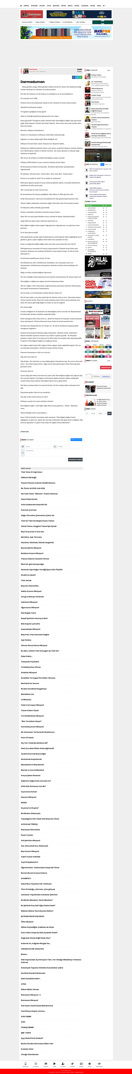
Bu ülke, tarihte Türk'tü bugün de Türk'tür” (52, 651)
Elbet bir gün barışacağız (52, 564)
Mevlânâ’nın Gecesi (52, 684)
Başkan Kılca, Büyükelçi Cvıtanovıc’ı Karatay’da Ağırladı (98, 176)
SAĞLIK (76, 6)
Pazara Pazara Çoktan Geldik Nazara (52, 483)
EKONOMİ (34, 6)
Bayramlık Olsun (96, 122)
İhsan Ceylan (52, 835)
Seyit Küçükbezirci (52, 862)
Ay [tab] (110, 164)
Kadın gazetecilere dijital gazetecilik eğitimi (95, 183)
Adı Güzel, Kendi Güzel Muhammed (52, 1006)
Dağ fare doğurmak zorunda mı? (52, 781)
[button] (104, 5)
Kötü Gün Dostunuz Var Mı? (52, 787)
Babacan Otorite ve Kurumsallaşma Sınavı (97, 91)
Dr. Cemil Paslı (96, 82)
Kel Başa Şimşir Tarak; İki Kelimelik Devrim (98, 138)
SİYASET (42, 6)
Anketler (72, 1065)
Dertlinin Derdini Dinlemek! (52, 973)
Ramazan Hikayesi (52, 1001)
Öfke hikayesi (52, 922)
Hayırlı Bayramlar (52, 499)
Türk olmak (52, 581)
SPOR (49, 6)
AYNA (52, 984)
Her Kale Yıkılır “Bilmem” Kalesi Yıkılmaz (52, 494)
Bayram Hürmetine (52, 586)
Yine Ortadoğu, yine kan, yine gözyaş (52, 889)
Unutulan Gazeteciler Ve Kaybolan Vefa (98, 129)
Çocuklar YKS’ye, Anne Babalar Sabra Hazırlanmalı (97, 113)
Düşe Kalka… (52, 657)
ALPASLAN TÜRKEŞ (52, 824)
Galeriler (45, 1065)
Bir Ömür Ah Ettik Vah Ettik (52, 489)
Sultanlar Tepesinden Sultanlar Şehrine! (52, 895)
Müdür (52, 803)
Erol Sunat (95, 102)
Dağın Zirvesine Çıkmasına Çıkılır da (52, 516)
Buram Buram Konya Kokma (52, 873)
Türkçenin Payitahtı (52, 662)
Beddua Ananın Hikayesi (52, 554)
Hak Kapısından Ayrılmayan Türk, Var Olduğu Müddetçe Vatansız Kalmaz (52, 961)
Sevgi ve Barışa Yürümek (52, 597)
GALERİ (92, 6)
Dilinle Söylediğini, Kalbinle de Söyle (52, 927)
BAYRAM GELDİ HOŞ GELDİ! (52, 917)
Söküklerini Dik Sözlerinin (52, 949)
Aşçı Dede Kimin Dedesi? (52, 1038)
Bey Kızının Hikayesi (52, 852)
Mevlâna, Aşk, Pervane (52, 537)
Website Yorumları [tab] (76, 439)
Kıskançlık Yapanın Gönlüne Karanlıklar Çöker (52, 968)
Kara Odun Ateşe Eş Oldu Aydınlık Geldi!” (52, 933)
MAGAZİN (56, 6)
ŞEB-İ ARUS (52, 1033)
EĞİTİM (63, 6)
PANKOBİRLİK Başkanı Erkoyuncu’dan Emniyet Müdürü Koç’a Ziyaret (97, 190)
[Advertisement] (66, 53)
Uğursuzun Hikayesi (52, 608)
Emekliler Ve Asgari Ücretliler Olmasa (52, 678)
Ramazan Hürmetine (52, 830)
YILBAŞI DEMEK (52, 1028)
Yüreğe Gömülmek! (52, 1055)
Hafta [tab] (106, 164)
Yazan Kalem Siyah (52, 711)
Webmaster (99, 1065)
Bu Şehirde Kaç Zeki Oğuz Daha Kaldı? (52, 906)
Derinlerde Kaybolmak (52, 759)
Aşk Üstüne (52, 640)
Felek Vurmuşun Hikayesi (52, 705)
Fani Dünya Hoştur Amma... (52, 1011)
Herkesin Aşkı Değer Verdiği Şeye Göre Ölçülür (52, 570)
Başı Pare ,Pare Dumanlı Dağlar (52, 635)
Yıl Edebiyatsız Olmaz (52, 667)
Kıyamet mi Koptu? (52, 808)
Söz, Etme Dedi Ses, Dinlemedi (52, 846)
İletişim (81, 1065)
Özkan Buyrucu (97, 88)
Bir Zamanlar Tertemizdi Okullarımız (52, 732)
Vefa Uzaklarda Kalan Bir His (52, 505)
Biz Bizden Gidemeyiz (52, 814)
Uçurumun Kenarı (52, 792)
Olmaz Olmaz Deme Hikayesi (52, 646)
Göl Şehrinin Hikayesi (52, 841)
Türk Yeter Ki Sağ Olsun (52, 472)
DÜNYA (70, 6)
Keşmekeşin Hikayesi (52, 629)
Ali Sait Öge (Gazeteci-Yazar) (100, 126)
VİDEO (99, 6)
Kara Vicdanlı (52, 738)
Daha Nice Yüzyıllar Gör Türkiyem (52, 884)
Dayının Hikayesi (52, 797)
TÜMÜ (108, 70)
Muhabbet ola (52, 694)
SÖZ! (52, 1022)
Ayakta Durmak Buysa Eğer (52, 754)
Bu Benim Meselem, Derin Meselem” (52, 900)
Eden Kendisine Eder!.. (52, 979)
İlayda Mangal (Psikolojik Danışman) (101, 143)
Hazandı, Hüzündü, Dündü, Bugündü (52, 543)
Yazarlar (63, 1065)
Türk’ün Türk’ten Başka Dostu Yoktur (52, 521)
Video (54, 1065)
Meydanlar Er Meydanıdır (52, 765)
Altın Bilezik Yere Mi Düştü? (98, 77)
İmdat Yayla (96, 95)
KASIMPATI (52, 879)
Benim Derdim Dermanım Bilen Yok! (52, 1044)
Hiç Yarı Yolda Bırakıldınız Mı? (52, 743)
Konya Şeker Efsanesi (52, 776)
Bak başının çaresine (52, 624)
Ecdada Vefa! (52, 1049)
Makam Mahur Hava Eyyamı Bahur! (52, 911)
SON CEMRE (52, 1017)
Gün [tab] (102, 164)
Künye (89, 1065)
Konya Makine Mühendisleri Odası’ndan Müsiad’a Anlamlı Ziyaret (96, 196)
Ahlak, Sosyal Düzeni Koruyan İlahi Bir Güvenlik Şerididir (101, 98)
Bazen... (52, 954)
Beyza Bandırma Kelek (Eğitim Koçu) (99, 110)
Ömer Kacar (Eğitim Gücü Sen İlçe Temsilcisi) (101, 135)
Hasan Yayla (96, 75)
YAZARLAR (84, 6)
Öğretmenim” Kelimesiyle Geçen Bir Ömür (52, 868)
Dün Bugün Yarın (52, 613)
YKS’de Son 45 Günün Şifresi (99, 146)
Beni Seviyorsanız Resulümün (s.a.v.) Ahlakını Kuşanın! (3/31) (100, 84)
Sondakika (36, 1065)
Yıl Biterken (52, 700)
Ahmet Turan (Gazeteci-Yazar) (100, 119)
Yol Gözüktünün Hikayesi (52, 716)
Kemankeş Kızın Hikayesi (52, 727)
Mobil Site (25, 1065)
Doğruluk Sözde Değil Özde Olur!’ (52, 938)
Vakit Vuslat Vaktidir (52, 857)
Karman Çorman (52, 510)
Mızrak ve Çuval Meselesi (52, 770)
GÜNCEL (26, 6)
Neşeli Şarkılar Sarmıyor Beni (52, 619)
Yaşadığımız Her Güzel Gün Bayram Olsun (52, 819)
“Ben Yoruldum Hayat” (52, 722)
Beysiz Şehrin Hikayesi (52, 548)
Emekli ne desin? (52, 575)
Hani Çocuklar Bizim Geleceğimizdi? (52, 749)
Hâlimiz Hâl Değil (52, 478)
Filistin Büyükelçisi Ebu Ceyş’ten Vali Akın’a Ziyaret (98, 170)
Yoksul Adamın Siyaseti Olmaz (52, 559)
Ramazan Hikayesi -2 (52, 995)
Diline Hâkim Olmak (52, 990)
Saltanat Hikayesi (52, 602)
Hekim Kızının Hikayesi (52, 591)
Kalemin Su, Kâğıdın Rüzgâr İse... (52, 944)
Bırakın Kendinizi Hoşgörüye (52, 689)
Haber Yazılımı (79, 1072)
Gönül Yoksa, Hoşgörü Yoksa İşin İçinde (52, 526)
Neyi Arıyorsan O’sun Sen (52, 532)
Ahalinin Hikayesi (52, 673)
